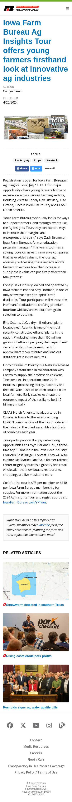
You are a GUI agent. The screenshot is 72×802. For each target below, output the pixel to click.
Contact (36, 740)
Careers (36, 753)
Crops (37, 160)
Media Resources (36, 746)
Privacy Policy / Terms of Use (36, 772)
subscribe (43, 525)
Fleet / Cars (36, 759)
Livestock (52, 160)
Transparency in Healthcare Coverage (36, 766)
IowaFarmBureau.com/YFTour (24, 502)
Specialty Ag (21, 160)
